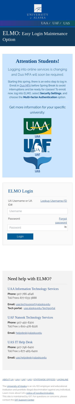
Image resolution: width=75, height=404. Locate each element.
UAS (66, 23)
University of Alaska (17, 386)
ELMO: (11, 33)
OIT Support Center (24, 399)
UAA (44, 23)
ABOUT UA (8, 379)
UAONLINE (62, 379)
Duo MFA (25, 85)
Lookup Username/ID (54, 200)
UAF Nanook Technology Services (30, 317)
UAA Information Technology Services (33, 289)
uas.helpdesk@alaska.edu (31, 357)
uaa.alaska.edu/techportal (39, 308)
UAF (55, 23)
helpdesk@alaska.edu (29, 332)
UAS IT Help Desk (20, 342)
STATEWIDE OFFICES (44, 379)
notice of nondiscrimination (40, 393)
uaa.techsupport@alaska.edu (33, 304)
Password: (14, 218)
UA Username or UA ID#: (20, 202)
